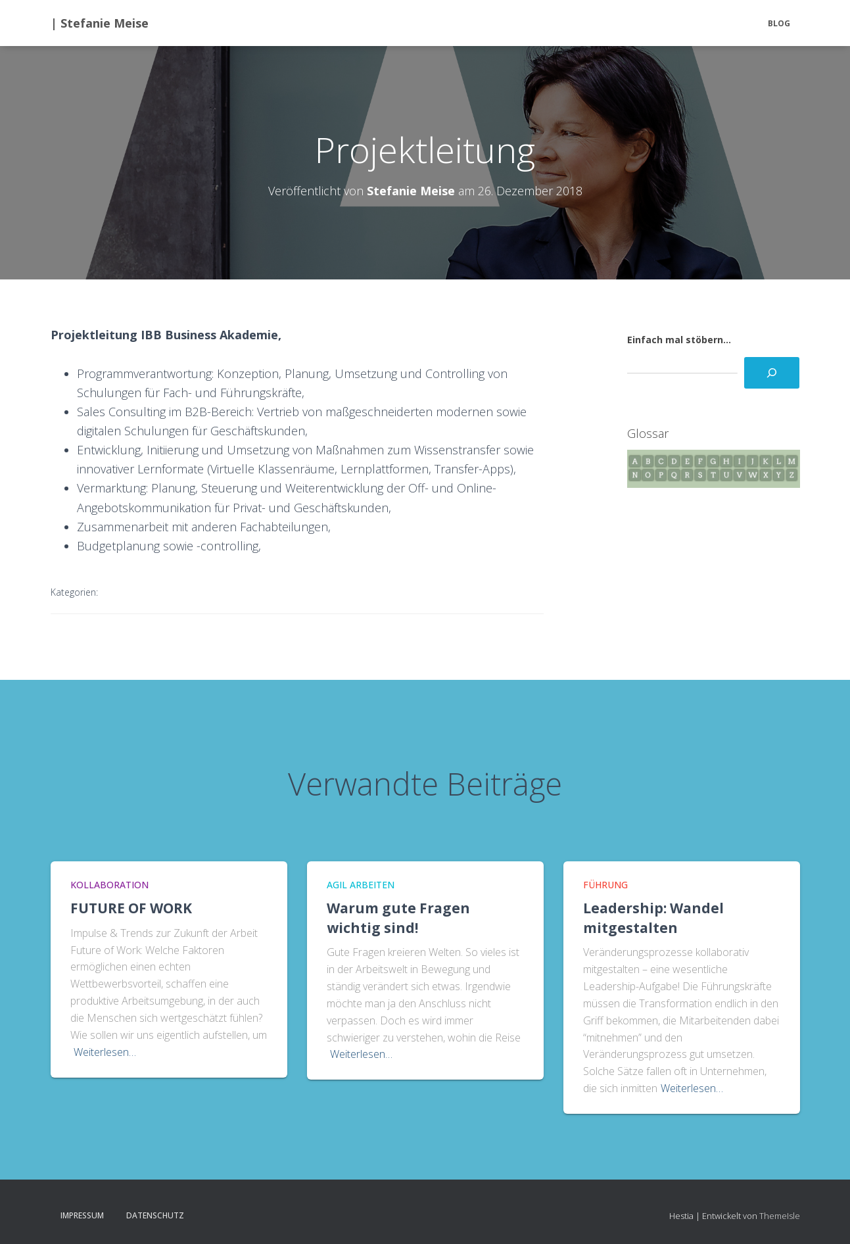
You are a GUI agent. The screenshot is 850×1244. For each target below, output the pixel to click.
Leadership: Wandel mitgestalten (653, 917)
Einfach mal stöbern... (679, 339)
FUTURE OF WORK (131, 908)
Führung (605, 884)
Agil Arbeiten (360, 884)
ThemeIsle (779, 1216)
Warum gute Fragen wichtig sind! (398, 917)
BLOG (779, 23)
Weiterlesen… (105, 1052)
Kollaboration (109, 884)
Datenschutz (155, 1215)
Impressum (82, 1215)
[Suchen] (771, 373)
